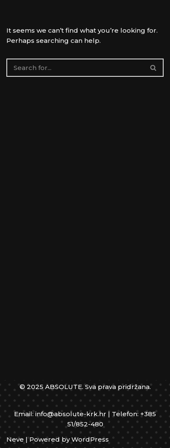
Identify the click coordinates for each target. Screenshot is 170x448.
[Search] (75, 68)
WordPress (90, 439)
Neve (15, 439)
